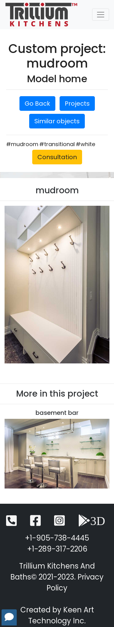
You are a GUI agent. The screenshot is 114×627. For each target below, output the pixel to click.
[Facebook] (35, 523)
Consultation (57, 157)
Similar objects (57, 121)
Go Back (37, 103)
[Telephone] (11, 523)
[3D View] (91, 523)
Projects (77, 103)
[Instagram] (59, 523)
